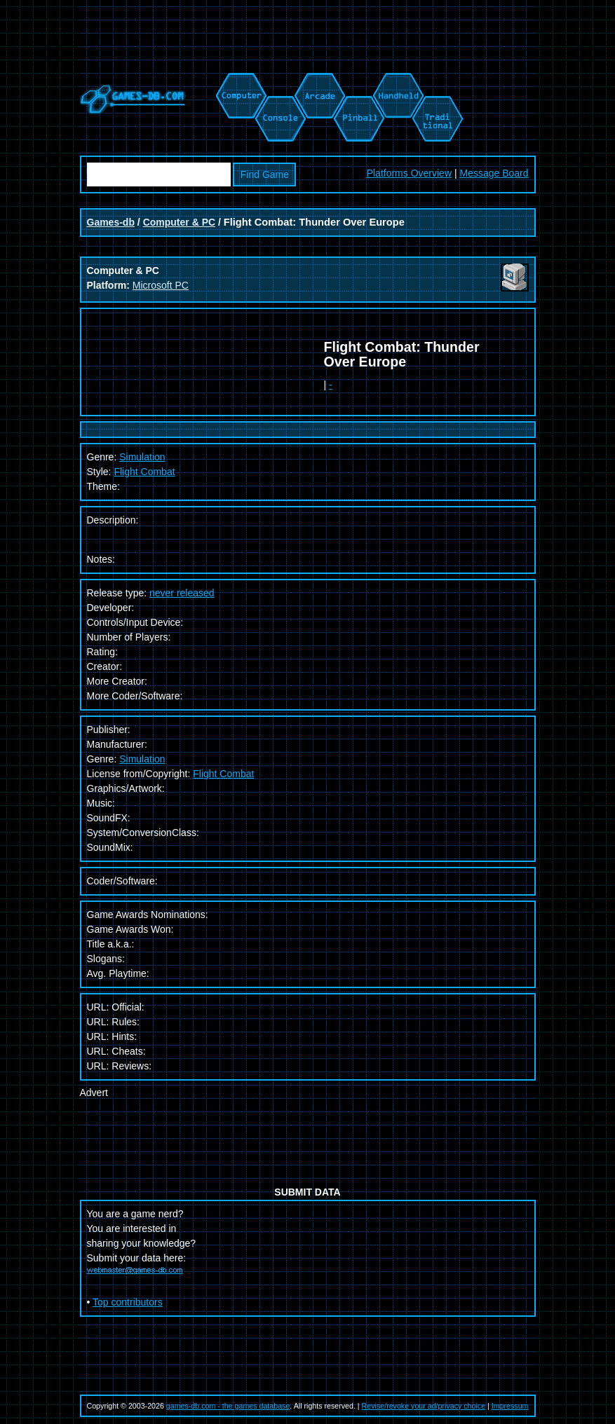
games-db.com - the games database (228, 1406)
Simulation (142, 759)
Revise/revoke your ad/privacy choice (424, 1406)
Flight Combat (144, 471)
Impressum (510, 1406)
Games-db (111, 222)
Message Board (493, 173)
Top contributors (128, 1302)
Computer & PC (179, 222)
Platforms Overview (409, 173)
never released (182, 592)
